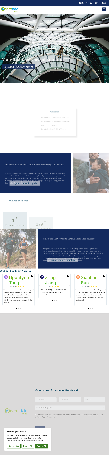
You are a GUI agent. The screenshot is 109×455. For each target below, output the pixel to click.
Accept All (41, 446)
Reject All (27, 446)
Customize (14, 446)
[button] (104, 9)
